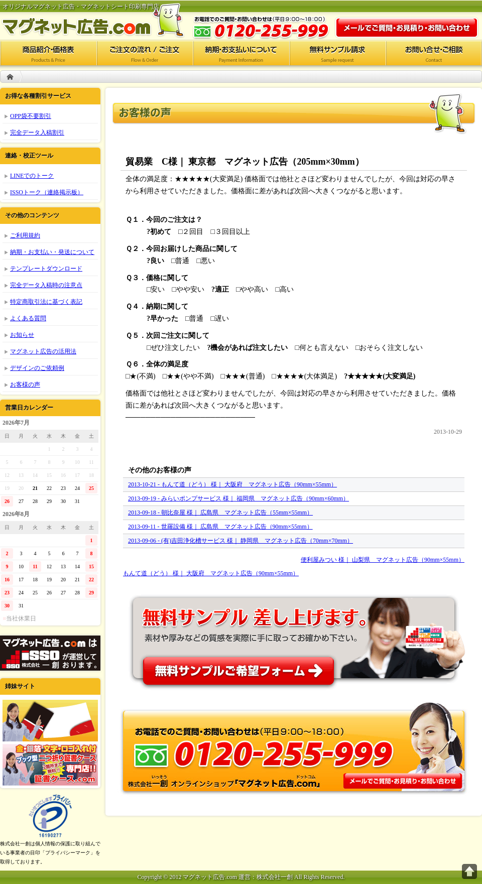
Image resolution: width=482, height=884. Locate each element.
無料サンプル (293, 638)
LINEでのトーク (32, 175)
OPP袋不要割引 (30, 115)
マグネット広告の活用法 (43, 351)
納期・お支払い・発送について (52, 252)
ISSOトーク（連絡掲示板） (46, 192)
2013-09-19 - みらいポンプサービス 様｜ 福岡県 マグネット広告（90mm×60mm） (238, 498)
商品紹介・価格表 (48, 52)
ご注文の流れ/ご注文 (144, 52)
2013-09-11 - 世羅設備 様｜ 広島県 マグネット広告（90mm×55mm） (220, 526)
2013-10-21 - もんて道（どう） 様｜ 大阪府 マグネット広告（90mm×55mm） (232, 484)
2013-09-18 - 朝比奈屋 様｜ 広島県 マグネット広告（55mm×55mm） (220, 512)
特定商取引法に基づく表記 (46, 301)
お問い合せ (434, 52)
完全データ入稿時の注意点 (46, 285)
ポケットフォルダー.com (50, 720)
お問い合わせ (406, 27)
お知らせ (22, 334)
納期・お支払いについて (241, 52)
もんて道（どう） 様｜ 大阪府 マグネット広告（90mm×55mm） (211, 573)
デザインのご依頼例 (37, 367)
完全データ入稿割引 (37, 132)
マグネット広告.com (100, 20)
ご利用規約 (25, 235)
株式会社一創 (50, 653)
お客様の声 (25, 384)
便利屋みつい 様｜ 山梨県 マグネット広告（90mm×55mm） (382, 559)
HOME (10, 76)
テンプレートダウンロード (46, 268)
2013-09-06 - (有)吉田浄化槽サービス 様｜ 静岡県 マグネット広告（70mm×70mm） (240, 540)
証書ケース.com (50, 765)
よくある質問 (28, 318)
